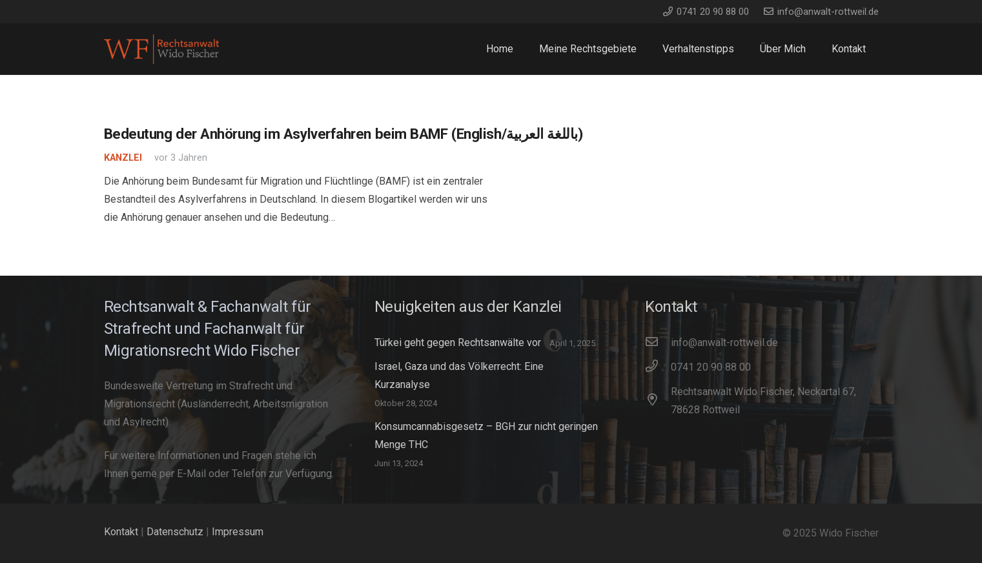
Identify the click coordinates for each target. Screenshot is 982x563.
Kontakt (121, 532)
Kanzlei (123, 157)
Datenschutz (175, 532)
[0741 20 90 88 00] (658, 367)
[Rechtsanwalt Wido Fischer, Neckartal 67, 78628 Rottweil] (658, 401)
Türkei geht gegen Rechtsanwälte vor (457, 342)
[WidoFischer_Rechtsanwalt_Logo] (162, 49)
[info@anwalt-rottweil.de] (658, 343)
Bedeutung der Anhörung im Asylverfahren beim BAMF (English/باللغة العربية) (343, 133)
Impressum (237, 532)
